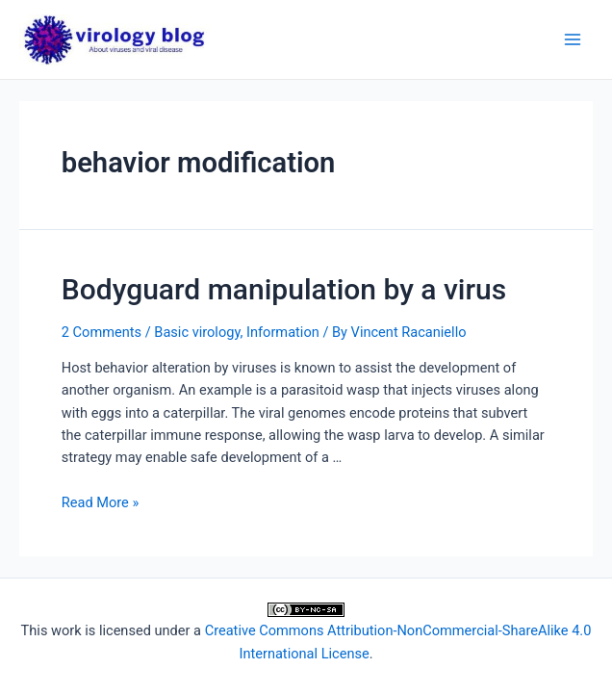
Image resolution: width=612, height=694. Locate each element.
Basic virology (197, 332)
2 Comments (101, 332)
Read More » (101, 502)
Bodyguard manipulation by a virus (284, 289)
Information (282, 332)
